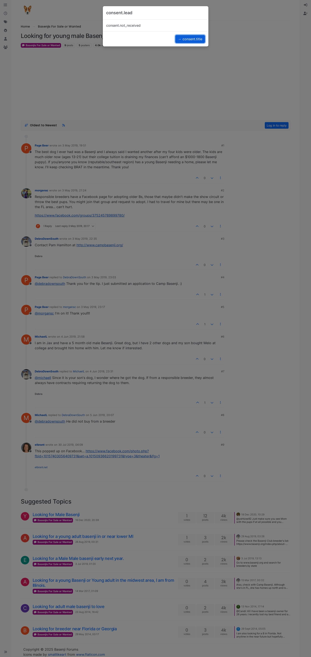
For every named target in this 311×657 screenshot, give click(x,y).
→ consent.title (190, 39)
